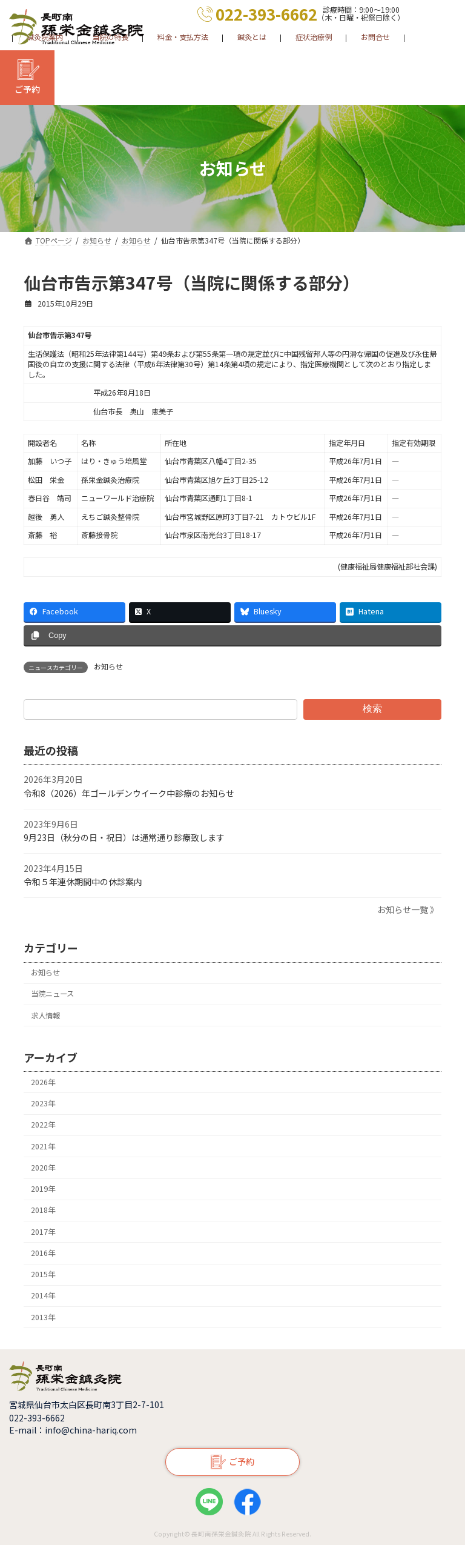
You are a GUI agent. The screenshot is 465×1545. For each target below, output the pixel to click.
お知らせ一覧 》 (407, 909)
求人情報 (45, 1014)
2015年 (43, 1274)
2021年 (43, 1145)
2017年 (43, 1231)
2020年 (43, 1167)
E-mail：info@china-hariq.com (73, 1430)
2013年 (43, 1317)
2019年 (43, 1188)
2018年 (43, 1209)
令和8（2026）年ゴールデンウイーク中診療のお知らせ (129, 793)
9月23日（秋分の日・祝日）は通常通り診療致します (124, 837)
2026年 (43, 1082)
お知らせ (108, 666)
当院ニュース (52, 993)
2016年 (43, 1253)
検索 (372, 708)
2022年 (43, 1124)
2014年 (43, 1295)
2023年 (43, 1103)
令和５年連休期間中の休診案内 (83, 881)
